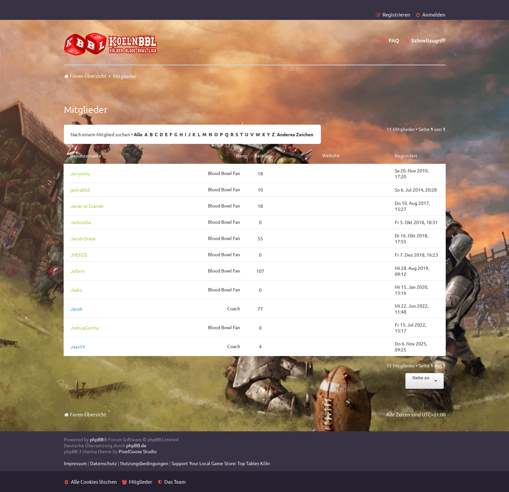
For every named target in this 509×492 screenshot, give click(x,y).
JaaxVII (78, 346)
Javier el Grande (87, 206)
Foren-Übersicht (85, 414)
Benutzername (85, 155)
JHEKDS (79, 254)
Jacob (76, 308)
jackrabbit (80, 189)
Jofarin (78, 271)
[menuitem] (430, 14)
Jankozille (81, 222)
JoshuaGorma (85, 327)
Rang (241, 155)
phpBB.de (136, 445)
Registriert (406, 155)
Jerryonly (80, 173)
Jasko (76, 289)
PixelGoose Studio (138, 451)
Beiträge (263, 155)
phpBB (97, 439)
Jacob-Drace (83, 238)
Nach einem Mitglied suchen (100, 134)
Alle (138, 134)
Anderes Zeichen (295, 134)
